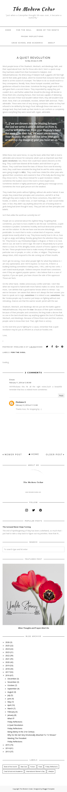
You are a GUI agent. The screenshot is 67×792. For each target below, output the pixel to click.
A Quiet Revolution (15, 725)
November (11, 682)
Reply (61, 395)
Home (8, 30)
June (9, 698)
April (9, 705)
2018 (7, 669)
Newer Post (13, 454)
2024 (7, 649)
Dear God (24, 767)
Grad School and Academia (27, 43)
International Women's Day (35, 771)
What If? (10, 718)
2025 (7, 645)
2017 (7, 672)
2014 (7, 748)
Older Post (54, 454)
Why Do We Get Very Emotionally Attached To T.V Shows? (31, 735)
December (11, 678)
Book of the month (48, 30)
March (10, 708)
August (10, 692)
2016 (7, 675)
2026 (7, 642)
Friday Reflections (32, 36)
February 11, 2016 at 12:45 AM (20, 383)
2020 (7, 662)
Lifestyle (51, 771)
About (51, 43)
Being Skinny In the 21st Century (20, 732)
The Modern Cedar (33, 9)
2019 (7, 665)
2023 (7, 652)
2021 (7, 659)
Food (40, 767)
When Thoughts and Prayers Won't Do (33, 628)
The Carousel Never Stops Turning (17, 527)
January (10, 715)
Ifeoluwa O (21, 402)
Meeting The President (16, 738)
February (11, 712)
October (10, 685)
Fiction (32, 767)
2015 (7, 745)
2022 (7, 655)
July (8, 695)
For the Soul (18, 352)
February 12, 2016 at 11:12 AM (27, 405)
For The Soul (24, 30)
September (12, 688)
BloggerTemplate (49, 789)
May (9, 702)
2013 (7, 751)
